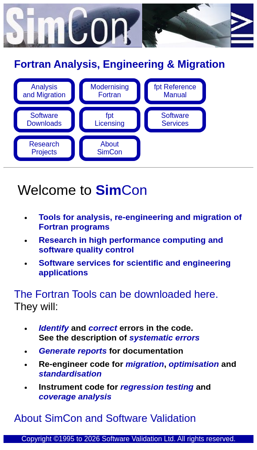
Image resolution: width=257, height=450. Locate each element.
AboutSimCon (109, 148)
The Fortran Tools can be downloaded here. (116, 294)
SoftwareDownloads (44, 119)
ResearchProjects (44, 148)
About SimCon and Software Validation (105, 418)
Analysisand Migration (44, 91)
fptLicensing (110, 119)
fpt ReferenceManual (175, 91)
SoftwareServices (175, 119)
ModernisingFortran (110, 91)
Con (121, 190)
